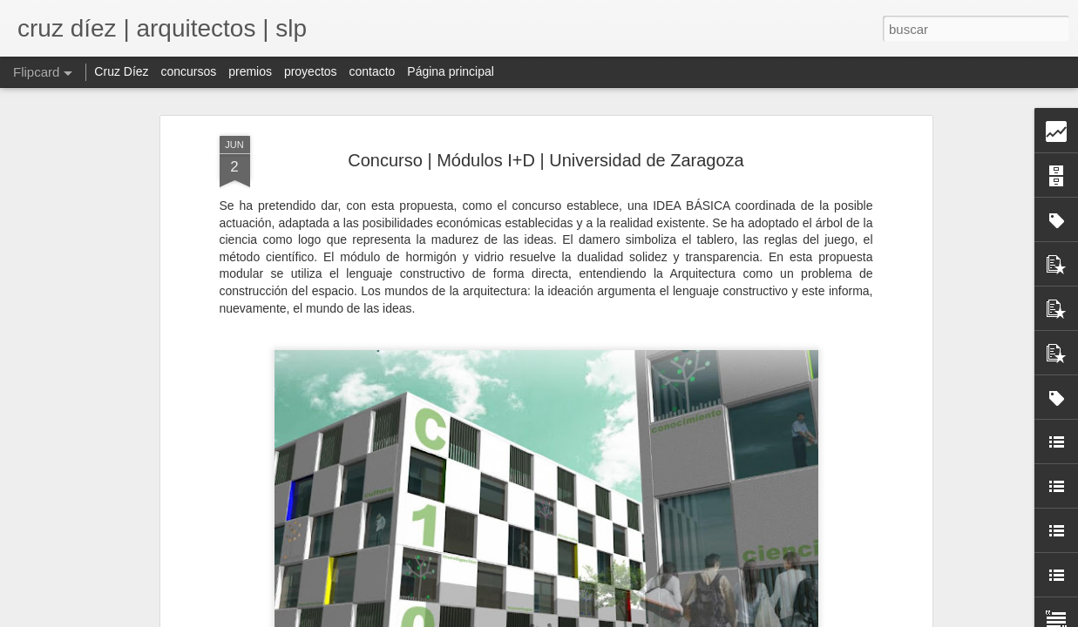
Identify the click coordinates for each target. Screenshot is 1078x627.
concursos (188, 71)
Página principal (450, 71)
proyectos (310, 71)
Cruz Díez (121, 71)
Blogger (688, 617)
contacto (372, 71)
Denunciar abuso (746, 617)
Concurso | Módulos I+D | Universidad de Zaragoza (546, 130)
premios (250, 71)
